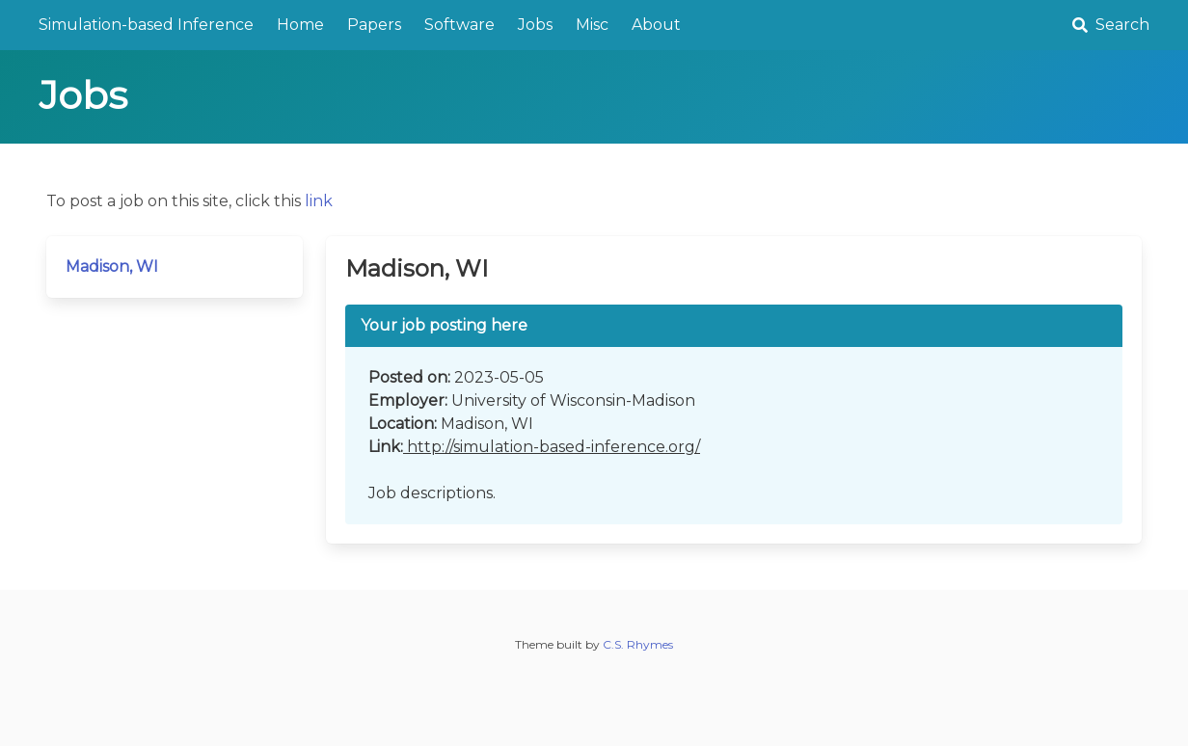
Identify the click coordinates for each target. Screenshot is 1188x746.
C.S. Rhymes (638, 644)
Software (459, 24)
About (656, 24)
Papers (374, 24)
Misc (592, 24)
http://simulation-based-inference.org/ (551, 447)
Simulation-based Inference (146, 24)
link (319, 201)
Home (300, 24)
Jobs (535, 24)
